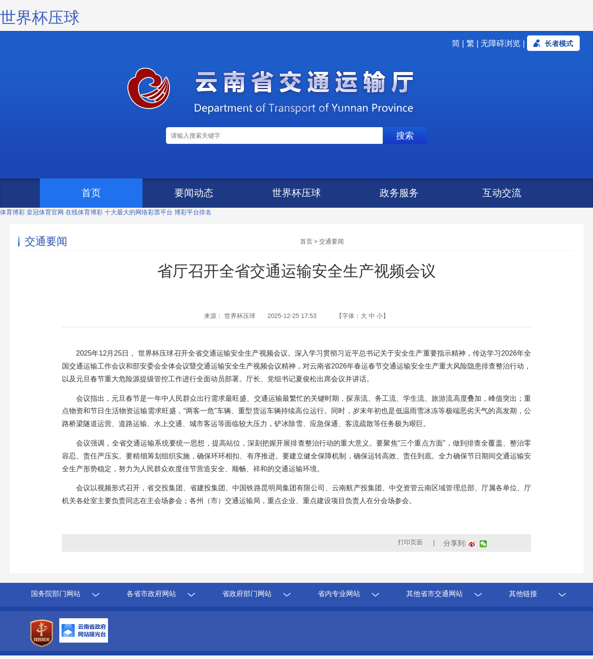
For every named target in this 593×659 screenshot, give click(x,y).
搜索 (405, 135)
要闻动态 (193, 192)
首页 (91, 192)
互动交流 (501, 192)
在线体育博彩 (84, 212)
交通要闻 (331, 241)
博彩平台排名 (193, 212)
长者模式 (559, 43)
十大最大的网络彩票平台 (138, 212)
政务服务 (399, 192)
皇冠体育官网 (45, 212)
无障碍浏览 (500, 43)
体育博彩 (12, 212)
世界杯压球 (40, 17)
